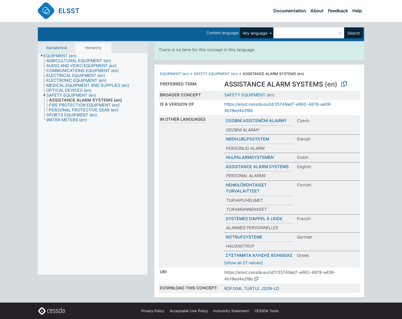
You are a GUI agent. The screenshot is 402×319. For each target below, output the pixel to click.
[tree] (93, 164)
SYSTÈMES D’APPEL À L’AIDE (254, 218)
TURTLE (252, 288)
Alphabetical (56, 47)
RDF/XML (233, 288)
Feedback (338, 10)
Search (353, 33)
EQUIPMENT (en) (174, 73)
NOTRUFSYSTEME (244, 237)
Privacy (152, 311)
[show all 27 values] (243, 262)
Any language (255, 33)
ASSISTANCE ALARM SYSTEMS (257, 166)
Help (357, 10)
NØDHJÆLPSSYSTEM (247, 139)
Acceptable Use (189, 311)
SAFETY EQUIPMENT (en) (216, 73)
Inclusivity (231, 311)
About (317, 10)
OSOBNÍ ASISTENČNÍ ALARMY (256, 120)
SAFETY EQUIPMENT (244, 94)
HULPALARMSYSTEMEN (250, 157)
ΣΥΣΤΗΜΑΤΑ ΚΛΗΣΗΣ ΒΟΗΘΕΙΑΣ (259, 255)
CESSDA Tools (266, 311)
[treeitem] (62, 55)
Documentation (289, 10)
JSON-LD (270, 288)
